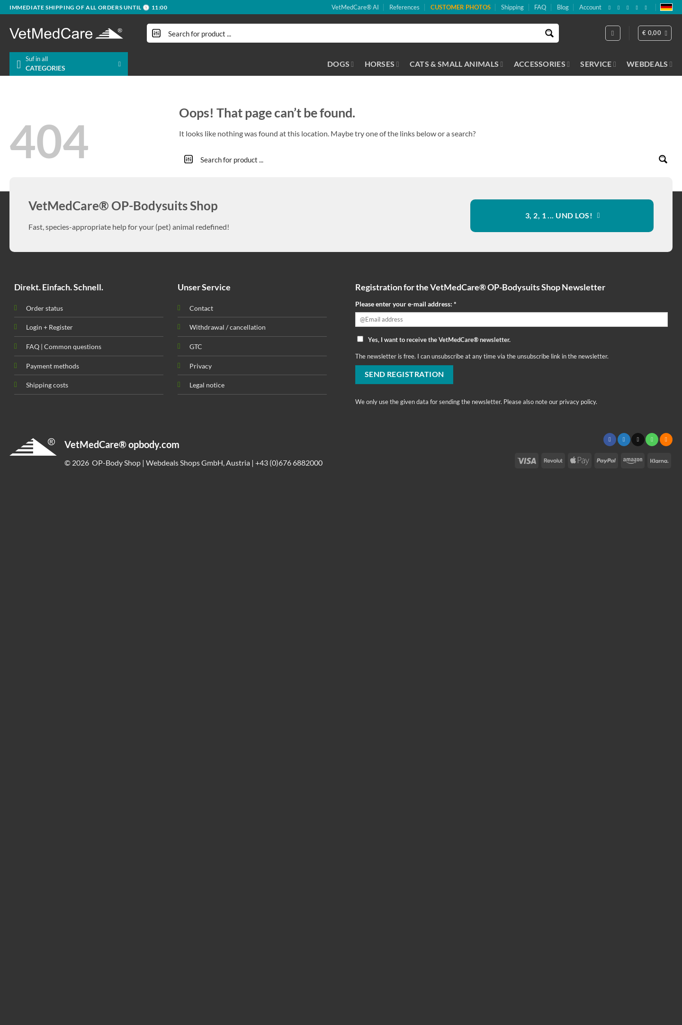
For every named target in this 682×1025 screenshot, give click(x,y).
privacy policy (577, 401)
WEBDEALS (650, 64)
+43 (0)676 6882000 (289, 462)
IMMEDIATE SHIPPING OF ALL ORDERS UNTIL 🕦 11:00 (88, 7)
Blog (563, 7)
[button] (655, 33)
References (404, 7)
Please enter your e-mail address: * (406, 304)
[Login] (612, 33)
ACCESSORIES (542, 64)
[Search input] (353, 33)
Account (590, 7)
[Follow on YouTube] (648, 7)
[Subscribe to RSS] (638, 7)
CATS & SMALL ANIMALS (456, 64)
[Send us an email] (629, 7)
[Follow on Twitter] (624, 439)
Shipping (512, 7)
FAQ (540, 7)
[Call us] (652, 439)
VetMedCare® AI (355, 7)
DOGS (340, 64)
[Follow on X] (620, 7)
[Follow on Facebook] (611, 7)
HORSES (382, 64)
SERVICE (598, 64)
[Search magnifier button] (549, 33)
